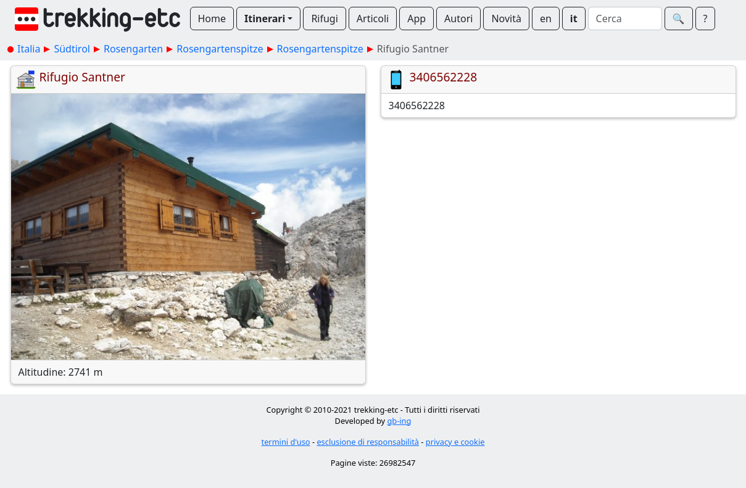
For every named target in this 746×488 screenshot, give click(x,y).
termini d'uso (286, 441)
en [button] (546, 18)
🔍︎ (679, 18)
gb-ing (399, 420)
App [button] (416, 18)
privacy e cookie (455, 441)
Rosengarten (133, 49)
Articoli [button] (373, 18)
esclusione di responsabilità (368, 441)
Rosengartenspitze (219, 49)
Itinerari (264, 18)
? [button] (705, 18)
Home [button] (212, 18)
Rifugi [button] (324, 18)
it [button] (574, 18)
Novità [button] (506, 18)
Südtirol (72, 49)
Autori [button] (458, 18)
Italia (28, 49)
